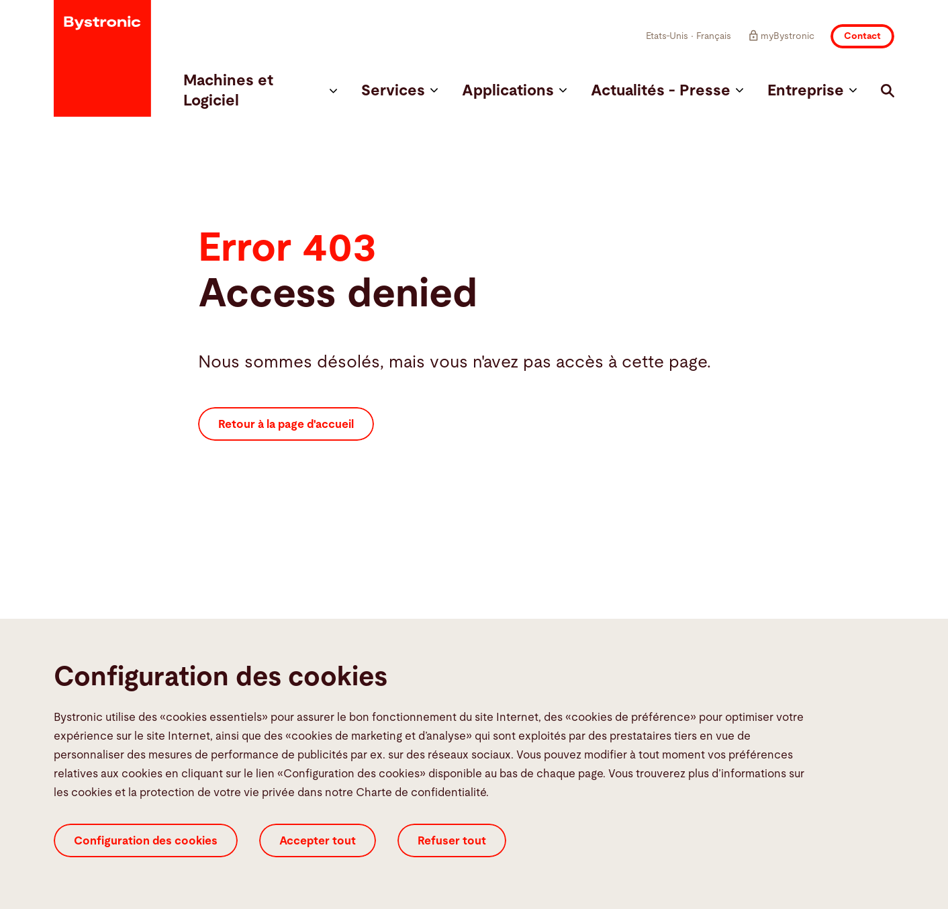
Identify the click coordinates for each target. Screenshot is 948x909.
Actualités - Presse (667, 91)
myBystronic (780, 36)
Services (399, 91)
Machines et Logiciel (260, 91)
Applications (514, 91)
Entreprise (812, 91)
